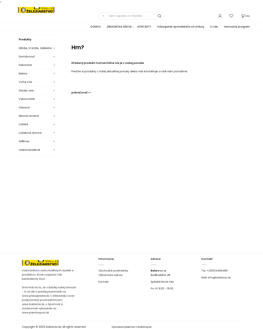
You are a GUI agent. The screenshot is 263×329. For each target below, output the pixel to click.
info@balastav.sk (219, 277)
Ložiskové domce (30, 133)
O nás (214, 26)
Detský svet (26, 90)
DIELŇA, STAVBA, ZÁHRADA (35, 48)
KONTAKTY (144, 26)
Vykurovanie (27, 99)
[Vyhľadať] (103, 16)
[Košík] (245, 16)
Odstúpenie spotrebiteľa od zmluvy (180, 26)
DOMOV (96, 26)
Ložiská (23, 124)
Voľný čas (25, 82)
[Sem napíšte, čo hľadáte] (135, 16)
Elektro (23, 73)
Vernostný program (237, 26)
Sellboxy (24, 141)
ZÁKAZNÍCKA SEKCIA (119, 26)
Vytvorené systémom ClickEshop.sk (131, 326)
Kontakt (103, 282)
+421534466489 (217, 270)
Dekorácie (25, 65)
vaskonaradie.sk (29, 150)
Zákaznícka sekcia (110, 275)
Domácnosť (27, 56)
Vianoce (24, 107)
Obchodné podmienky (113, 270)
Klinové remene (29, 116)
